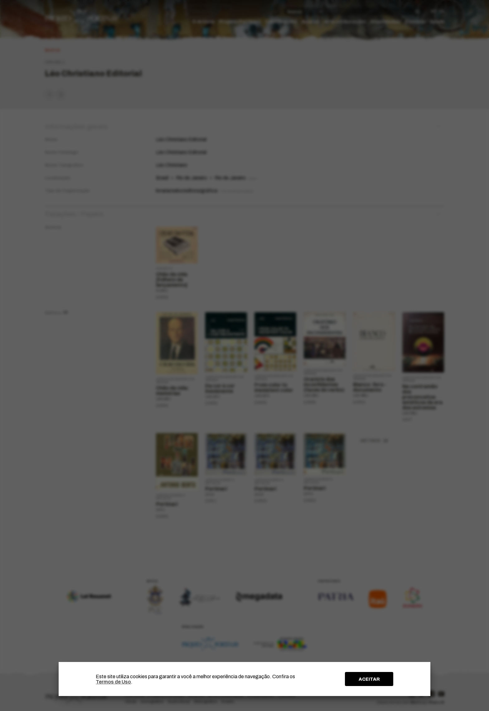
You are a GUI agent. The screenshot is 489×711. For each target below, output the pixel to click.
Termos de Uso (113, 681)
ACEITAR (369, 679)
